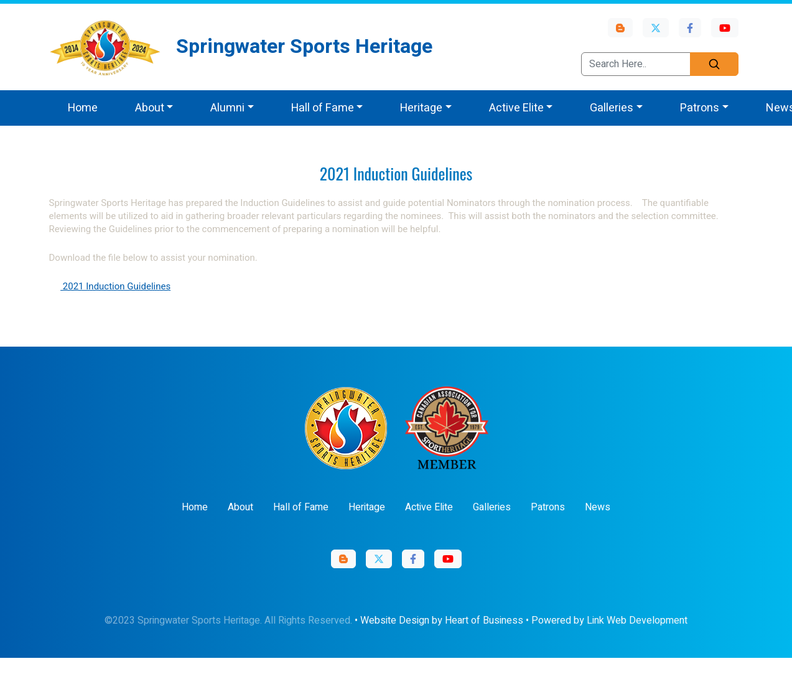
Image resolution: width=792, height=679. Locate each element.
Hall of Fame (300, 507)
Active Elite (429, 507)
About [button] (149, 108)
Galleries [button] (611, 108)
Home (83, 108)
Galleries (492, 507)
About (240, 507)
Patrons (548, 507)
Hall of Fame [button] (322, 108)
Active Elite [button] (516, 108)
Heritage (366, 507)
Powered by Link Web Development (609, 620)
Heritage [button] (421, 108)
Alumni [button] (227, 108)
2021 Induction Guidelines (115, 286)
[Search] (714, 64)
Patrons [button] (699, 108)
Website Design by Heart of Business (441, 620)
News (597, 507)
